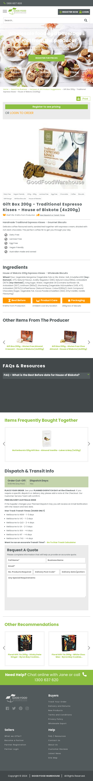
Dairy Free (7, 194)
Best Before (17, 300)
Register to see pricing (46, 106)
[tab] (46, 376)
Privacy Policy (55, 719)
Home (6, 89)
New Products (55, 710)
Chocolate (64, 194)
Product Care (46, 300)
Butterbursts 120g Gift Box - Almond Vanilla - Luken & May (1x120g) (46, 450)
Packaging (76, 300)
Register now (70, 12)
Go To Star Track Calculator (61, 542)
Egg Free (54, 194)
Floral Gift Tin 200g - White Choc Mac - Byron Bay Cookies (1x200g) (68, 655)
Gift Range (8, 199)
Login (85, 12)
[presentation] (25, 603)
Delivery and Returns (59, 706)
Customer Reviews (58, 749)
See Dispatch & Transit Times (52, 215)
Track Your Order (57, 702)
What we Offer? (13, 736)
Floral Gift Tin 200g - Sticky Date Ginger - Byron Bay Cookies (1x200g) (24, 655)
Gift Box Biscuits (20, 199)
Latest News (54, 753)
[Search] (46, 20)
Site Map (53, 758)
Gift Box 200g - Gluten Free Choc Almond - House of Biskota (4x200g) (68, 347)
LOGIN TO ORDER (22, 113)
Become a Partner (14, 740)
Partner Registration (15, 745)
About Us (53, 745)
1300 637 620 (13, 3)
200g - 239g (31, 194)
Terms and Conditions (60, 715)
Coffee (73, 194)
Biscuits (81, 194)
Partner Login (12, 749)
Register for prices (46, 58)
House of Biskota (35, 199)
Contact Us (54, 740)
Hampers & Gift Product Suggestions (45, 89)
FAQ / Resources (57, 736)
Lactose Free (43, 194)
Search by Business (19, 89)
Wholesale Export (57, 723)
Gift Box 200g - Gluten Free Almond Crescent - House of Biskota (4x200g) (24, 347)
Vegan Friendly (18, 194)
